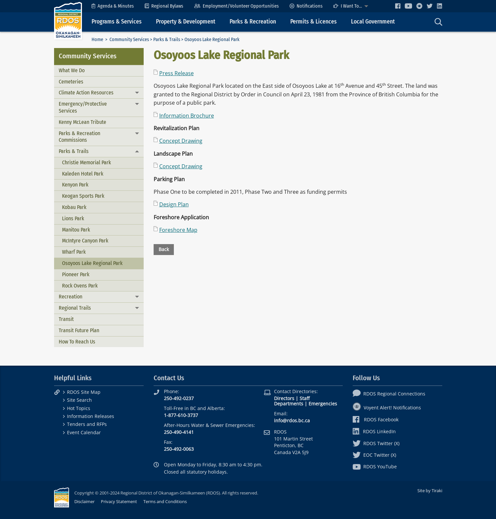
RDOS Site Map (84, 392)
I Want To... (347, 6)
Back (164, 249)
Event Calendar (84, 432)
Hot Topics (78, 408)
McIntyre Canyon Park (85, 240)
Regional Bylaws (164, 6)
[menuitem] (113, 6)
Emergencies (323, 403)
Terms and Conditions (165, 501)
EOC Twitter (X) (374, 455)
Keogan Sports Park (83, 196)
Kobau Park (74, 207)
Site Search (79, 400)
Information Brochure (186, 115)
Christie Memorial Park (86, 162)
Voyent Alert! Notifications (387, 407)
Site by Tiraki (429, 490)
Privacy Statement (119, 501)
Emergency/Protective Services (83, 107)
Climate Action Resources (86, 92)
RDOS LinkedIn (374, 431)
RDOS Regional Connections (389, 393)
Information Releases (90, 416)
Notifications (306, 6)
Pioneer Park (75, 274)
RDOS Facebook (376, 419)
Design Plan (174, 204)
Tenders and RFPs (87, 424)
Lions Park (73, 218)
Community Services (129, 39)
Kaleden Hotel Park (82, 174)
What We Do (72, 70)
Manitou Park (76, 230)
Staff (305, 398)
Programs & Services (117, 21)
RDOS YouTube (375, 466)
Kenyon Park (75, 185)
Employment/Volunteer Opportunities (236, 6)
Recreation (70, 296)
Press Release (176, 73)
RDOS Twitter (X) (376, 443)
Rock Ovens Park (80, 286)
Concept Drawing (180, 140)
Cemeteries (71, 81)
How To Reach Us (77, 341)
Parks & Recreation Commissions (79, 136)
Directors (284, 398)
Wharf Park (74, 252)
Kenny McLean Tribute (82, 122)
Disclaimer (84, 501)
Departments (288, 403)
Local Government (373, 21)
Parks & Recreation (253, 21)
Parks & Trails (166, 39)
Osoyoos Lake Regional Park (92, 263)
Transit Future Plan (79, 330)
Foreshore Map (178, 230)
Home (97, 39)
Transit (66, 319)
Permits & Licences (313, 21)
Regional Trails (75, 308)
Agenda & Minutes (113, 6)
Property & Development (185, 21)
